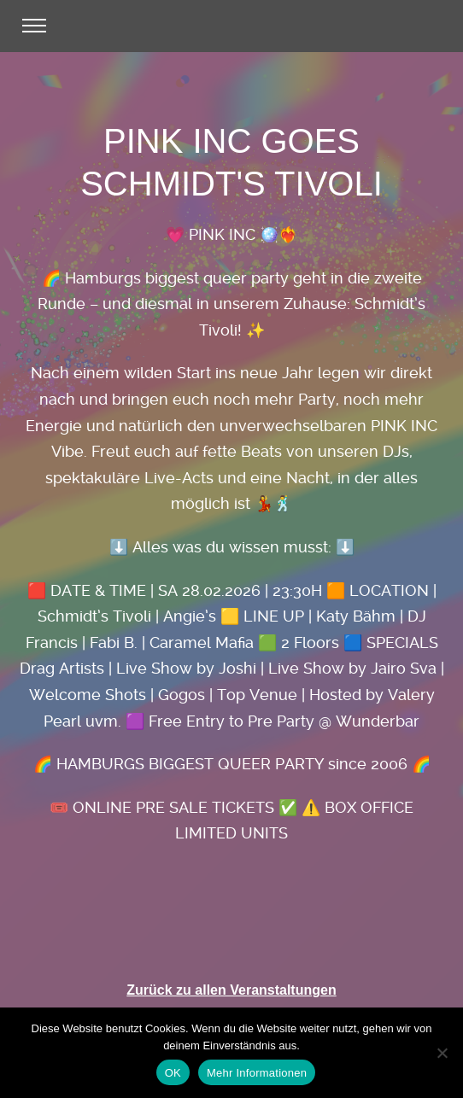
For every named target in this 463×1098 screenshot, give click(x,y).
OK (173, 1072)
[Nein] (441, 1052)
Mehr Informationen (257, 1072)
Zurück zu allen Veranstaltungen (231, 990)
